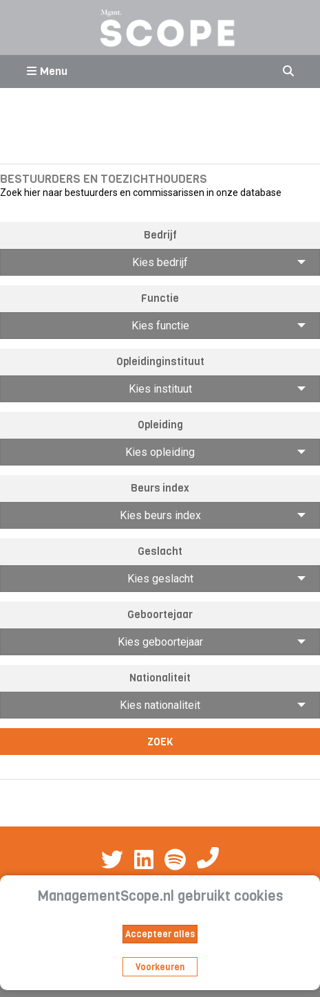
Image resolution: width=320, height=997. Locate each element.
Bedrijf (160, 235)
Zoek (160, 742)
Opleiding (160, 425)
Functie (160, 298)
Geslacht (160, 551)
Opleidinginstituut (160, 362)
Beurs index (160, 488)
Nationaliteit (160, 678)
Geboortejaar (160, 615)
